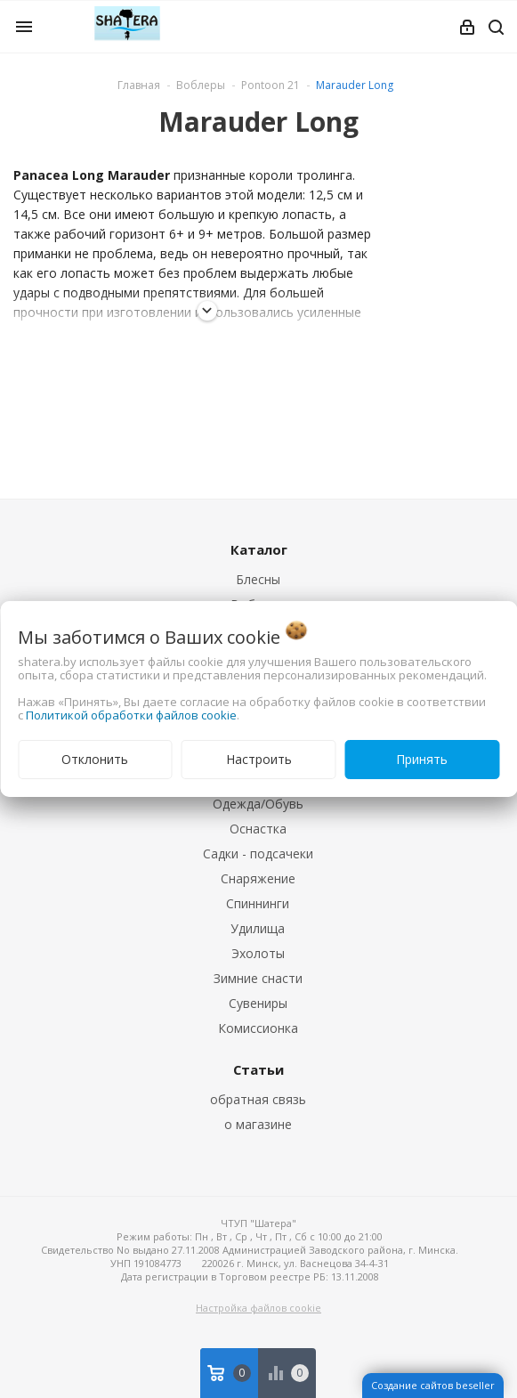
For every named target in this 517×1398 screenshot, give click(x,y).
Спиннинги (257, 903)
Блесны (258, 579)
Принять (422, 759)
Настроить (259, 759)
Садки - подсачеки (258, 853)
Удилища (257, 928)
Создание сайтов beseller (433, 1385)
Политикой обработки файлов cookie (131, 715)
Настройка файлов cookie (258, 1307)
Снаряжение (258, 878)
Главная (138, 85)
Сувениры (258, 1003)
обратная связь (258, 1099)
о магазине (258, 1124)
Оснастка (258, 828)
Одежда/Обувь (258, 803)
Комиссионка (258, 1028)
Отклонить (94, 759)
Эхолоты (258, 953)
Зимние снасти (258, 978)
